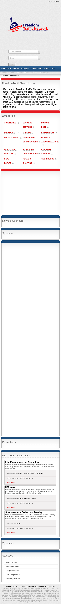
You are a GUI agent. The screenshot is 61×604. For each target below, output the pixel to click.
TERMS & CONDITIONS (28, 587)
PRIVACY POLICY (12, 587)
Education (28, 132)
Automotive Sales (30, 498)
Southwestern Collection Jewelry (23, 512)
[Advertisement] (30, 339)
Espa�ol (25, 68)
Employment (47, 132)
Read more (11, 482)
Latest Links (49, 68)
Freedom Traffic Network (10, 76)
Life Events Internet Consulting (22, 462)
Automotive (19, 498)
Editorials (9, 132)
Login (50, 1)
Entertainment (11, 138)
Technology (19, 473)
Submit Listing (23, 72)
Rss (12, 72)
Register (57, 1)
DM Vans (10, 487)
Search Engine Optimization (33, 473)
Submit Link (36, 68)
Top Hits (4, 72)
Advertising (45, 72)
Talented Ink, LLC (18, 588)
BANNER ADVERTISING (46, 587)
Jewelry (18, 523)
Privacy (34, 72)
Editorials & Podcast (10, 68)
